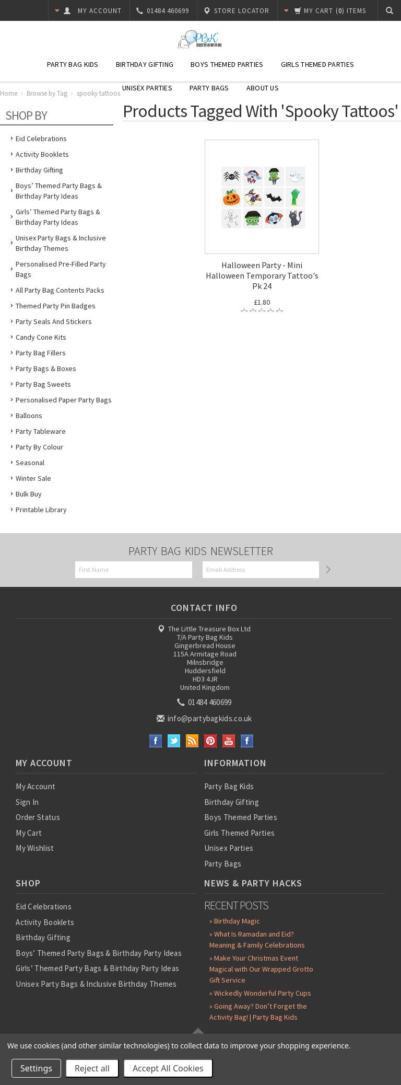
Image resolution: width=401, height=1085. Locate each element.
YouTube (228, 740)
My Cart (29, 833)
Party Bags (209, 88)
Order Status (38, 817)
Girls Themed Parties (318, 64)
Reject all (92, 1068)
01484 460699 (205, 702)
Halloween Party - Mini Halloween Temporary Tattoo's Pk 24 (262, 275)
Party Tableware (41, 431)
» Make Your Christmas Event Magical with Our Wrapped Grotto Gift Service (261, 969)
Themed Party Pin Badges (56, 305)
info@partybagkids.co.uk (205, 718)
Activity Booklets (42, 154)
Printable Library (41, 509)
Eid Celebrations (41, 138)
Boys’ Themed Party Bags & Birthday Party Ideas (59, 191)
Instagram (247, 740)
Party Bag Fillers (41, 352)
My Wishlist (35, 848)
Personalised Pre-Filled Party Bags (61, 269)
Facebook (155, 740)
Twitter (174, 740)
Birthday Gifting (144, 64)
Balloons (29, 415)
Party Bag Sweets (43, 384)
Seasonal (30, 462)
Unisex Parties (147, 88)
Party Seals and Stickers (54, 321)
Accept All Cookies (168, 1068)
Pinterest (210, 740)
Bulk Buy (29, 494)
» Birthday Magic (234, 921)
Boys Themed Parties (227, 64)
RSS (192, 740)
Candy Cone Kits (41, 337)
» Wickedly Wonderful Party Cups (260, 993)
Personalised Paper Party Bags (64, 400)
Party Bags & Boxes (46, 368)
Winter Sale (33, 478)
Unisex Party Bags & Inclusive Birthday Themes (61, 243)
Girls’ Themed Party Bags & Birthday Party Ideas (58, 217)
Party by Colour (39, 447)
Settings (36, 1068)
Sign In (27, 802)
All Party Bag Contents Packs (60, 290)
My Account (35, 786)
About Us (262, 88)
